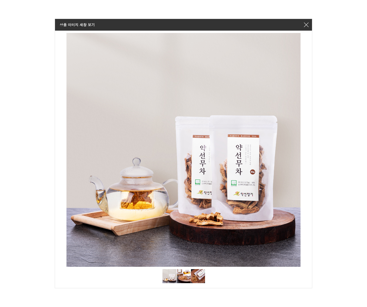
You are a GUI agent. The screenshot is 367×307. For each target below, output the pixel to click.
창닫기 (306, 25)
